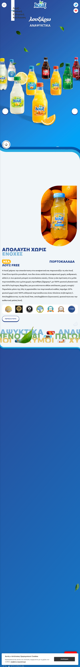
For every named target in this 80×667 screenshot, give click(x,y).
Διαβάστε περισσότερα (18, 662)
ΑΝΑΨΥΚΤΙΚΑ (40, 25)
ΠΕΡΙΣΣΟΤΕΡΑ (10, 319)
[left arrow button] (5, 111)
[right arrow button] (75, 111)
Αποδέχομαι (64, 659)
